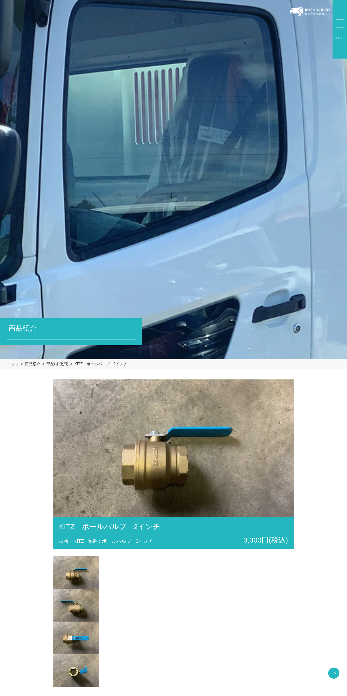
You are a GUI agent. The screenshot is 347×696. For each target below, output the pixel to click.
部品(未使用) (57, 364)
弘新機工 (310, 29)
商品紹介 (32, 364)
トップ (13, 364)
